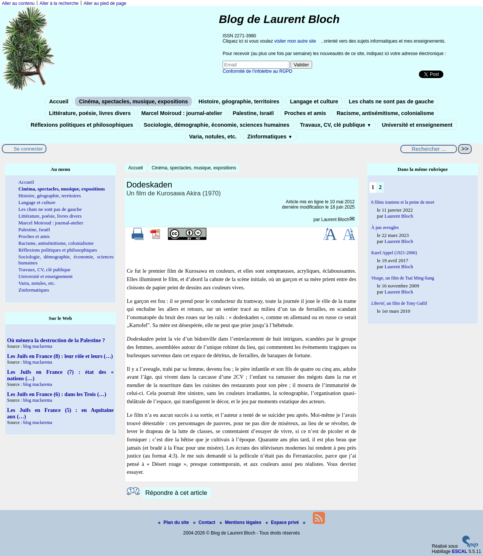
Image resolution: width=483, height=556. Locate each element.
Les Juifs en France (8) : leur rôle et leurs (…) (60, 356)
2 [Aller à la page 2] (380, 187)
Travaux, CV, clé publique (335, 125)
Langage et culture (314, 101)
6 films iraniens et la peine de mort (402, 202)
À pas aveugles (385, 227)
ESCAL (460, 551)
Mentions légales (241, 522)
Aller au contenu (18, 3)
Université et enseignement (417, 125)
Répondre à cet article (176, 492)
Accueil (58, 101)
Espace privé (283, 522)
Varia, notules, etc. (213, 137)
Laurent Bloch (335, 219)
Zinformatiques (269, 137)
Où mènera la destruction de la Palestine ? (56, 340)
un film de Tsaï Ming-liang (402, 278)
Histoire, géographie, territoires (238, 101)
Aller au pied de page (104, 3)
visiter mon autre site (295, 41)
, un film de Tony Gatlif (399, 303)
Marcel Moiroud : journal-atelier (181, 113)
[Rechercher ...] (428, 149)
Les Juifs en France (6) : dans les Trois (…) (56, 394)
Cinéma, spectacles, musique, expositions (133, 101)
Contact (205, 522)
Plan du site (174, 522)
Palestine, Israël (253, 113)
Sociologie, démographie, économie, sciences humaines (216, 125)
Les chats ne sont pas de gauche (391, 101)
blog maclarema (37, 346)
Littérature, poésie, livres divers (90, 113)
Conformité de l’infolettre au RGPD (257, 71)
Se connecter (28, 149)
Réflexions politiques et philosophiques (82, 125)
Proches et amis (305, 113)
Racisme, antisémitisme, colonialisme (385, 113)
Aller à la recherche (59, 3)
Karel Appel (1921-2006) (394, 252)
